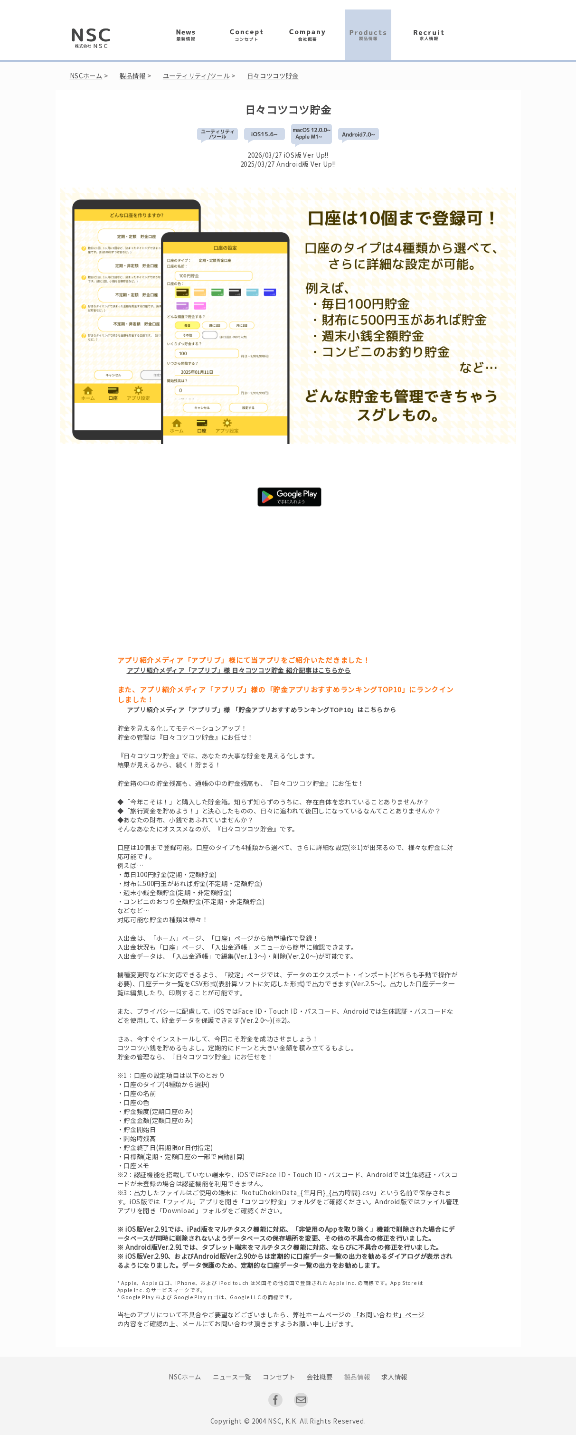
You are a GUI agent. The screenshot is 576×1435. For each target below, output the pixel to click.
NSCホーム (86, 75)
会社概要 (320, 1377)
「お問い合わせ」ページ (389, 1314)
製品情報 (133, 75)
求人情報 (394, 1377)
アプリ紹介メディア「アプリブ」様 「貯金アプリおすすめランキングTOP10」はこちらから (262, 709)
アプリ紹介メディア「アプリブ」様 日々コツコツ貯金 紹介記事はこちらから (239, 670)
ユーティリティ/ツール (196, 75)
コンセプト (279, 1377)
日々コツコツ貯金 (273, 75)
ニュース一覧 (232, 1377)
